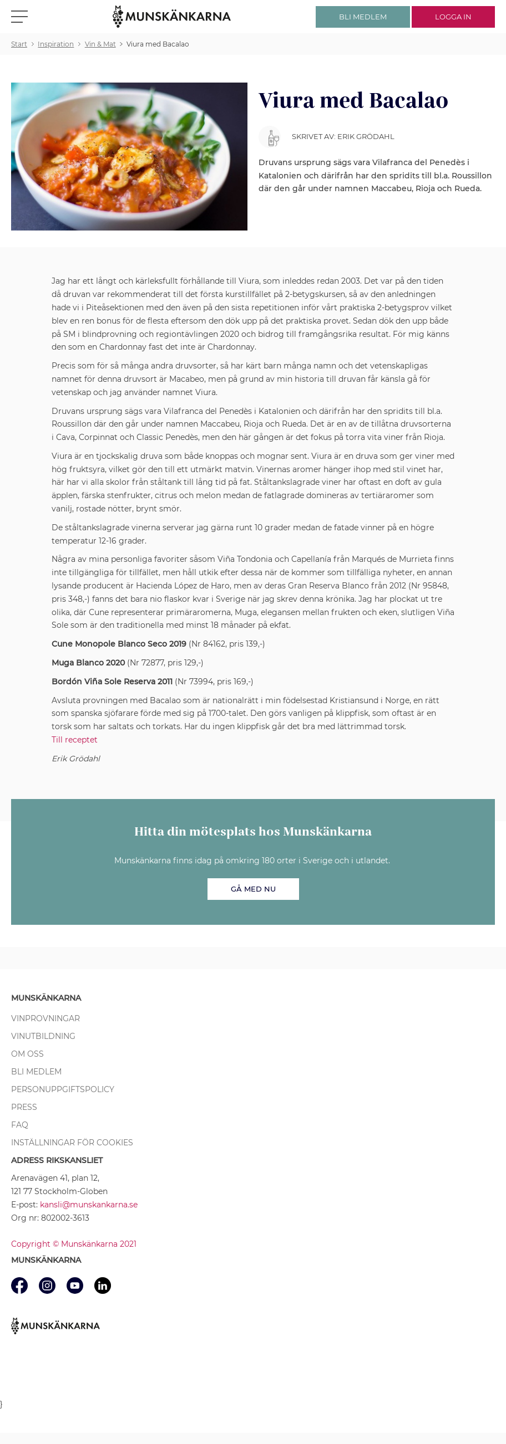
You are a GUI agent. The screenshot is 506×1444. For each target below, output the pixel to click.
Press (24, 1107)
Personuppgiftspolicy (62, 1089)
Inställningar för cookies (72, 1143)
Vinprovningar (45, 1018)
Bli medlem (36, 1072)
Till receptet (75, 740)
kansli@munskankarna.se (89, 1205)
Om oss (27, 1054)
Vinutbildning (43, 1036)
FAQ (19, 1125)
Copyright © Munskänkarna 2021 (73, 1244)
